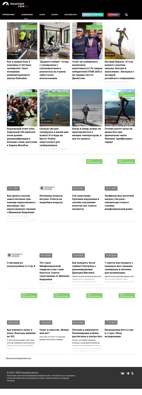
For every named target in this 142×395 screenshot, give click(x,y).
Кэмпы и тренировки (92, 15)
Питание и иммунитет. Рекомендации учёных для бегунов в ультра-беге (87, 333)
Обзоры (54, 15)
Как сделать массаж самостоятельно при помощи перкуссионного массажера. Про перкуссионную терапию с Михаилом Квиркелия (21, 204)
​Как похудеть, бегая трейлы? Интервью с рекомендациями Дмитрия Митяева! (84, 267)
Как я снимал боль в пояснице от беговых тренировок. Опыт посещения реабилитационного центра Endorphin (19, 70)
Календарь (114, 15)
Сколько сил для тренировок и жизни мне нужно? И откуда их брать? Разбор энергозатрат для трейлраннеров (54, 137)
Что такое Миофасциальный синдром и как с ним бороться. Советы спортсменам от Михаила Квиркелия (54, 271)
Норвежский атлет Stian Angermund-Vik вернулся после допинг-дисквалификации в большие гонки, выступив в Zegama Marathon (22, 137)
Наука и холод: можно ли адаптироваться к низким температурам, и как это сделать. (86, 133)
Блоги (42, 15)
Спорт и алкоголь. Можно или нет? (54, 331)
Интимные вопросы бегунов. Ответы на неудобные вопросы (51, 199)
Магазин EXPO (70, 15)
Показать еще (71, 364)
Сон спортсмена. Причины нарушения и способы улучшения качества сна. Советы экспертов (85, 202)
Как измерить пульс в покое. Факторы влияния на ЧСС (21, 333)
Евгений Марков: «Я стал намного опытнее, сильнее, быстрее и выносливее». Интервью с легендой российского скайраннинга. (120, 70)
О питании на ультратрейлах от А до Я (21, 264)
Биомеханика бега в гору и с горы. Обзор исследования (119, 333)
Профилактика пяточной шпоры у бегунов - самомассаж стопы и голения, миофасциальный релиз (119, 202)
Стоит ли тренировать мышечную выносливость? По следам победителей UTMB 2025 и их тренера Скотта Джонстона (87, 70)
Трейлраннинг (8, 15)
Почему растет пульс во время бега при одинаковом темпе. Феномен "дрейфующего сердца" (119, 135)
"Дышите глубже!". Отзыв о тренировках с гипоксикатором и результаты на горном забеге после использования (54, 70)
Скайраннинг (27, 15)
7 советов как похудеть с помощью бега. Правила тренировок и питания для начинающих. (119, 267)
